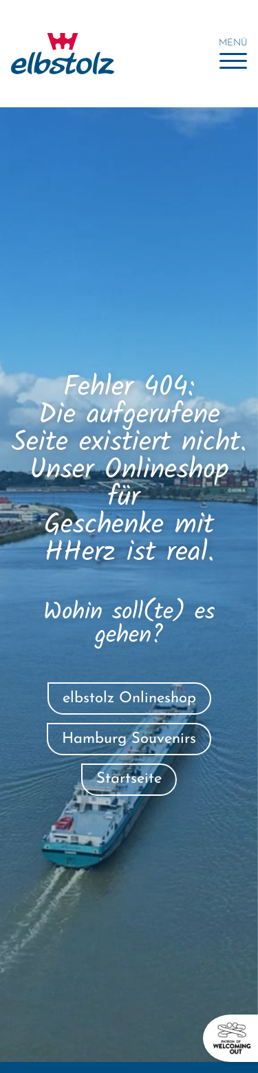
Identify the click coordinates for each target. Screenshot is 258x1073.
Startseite (129, 779)
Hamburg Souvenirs (129, 739)
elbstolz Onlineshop (129, 698)
